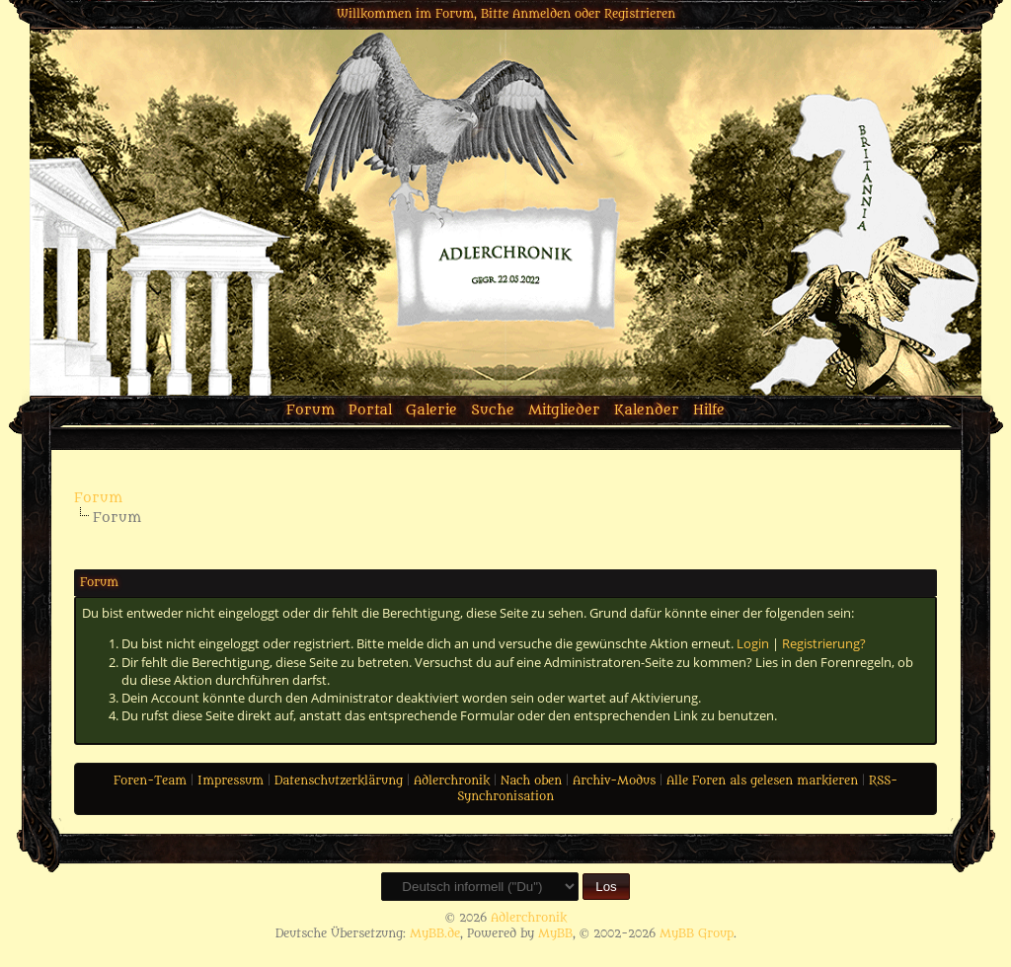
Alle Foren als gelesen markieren (762, 780)
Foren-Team (150, 780)
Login (753, 643)
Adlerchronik (452, 780)
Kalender (646, 410)
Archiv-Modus (614, 780)
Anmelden (541, 14)
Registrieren (639, 14)
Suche (492, 410)
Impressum (230, 780)
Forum (310, 410)
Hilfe (709, 410)
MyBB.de (435, 933)
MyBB (555, 933)
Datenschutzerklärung (338, 780)
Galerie (431, 410)
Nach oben (531, 780)
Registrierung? (824, 643)
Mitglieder (564, 410)
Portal (370, 410)
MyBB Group (697, 933)
